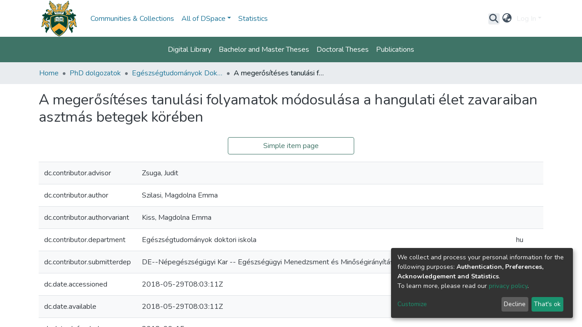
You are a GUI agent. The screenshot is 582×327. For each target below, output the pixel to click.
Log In (526, 19)
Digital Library (189, 49)
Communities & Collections (132, 19)
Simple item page (291, 146)
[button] (507, 18)
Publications (395, 49)
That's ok (547, 304)
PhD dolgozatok (95, 73)
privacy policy (508, 286)
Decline (515, 304)
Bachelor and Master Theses (264, 49)
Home (49, 73)
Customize (412, 304)
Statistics (253, 19)
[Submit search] (494, 18)
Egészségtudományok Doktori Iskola (177, 73)
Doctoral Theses (342, 49)
